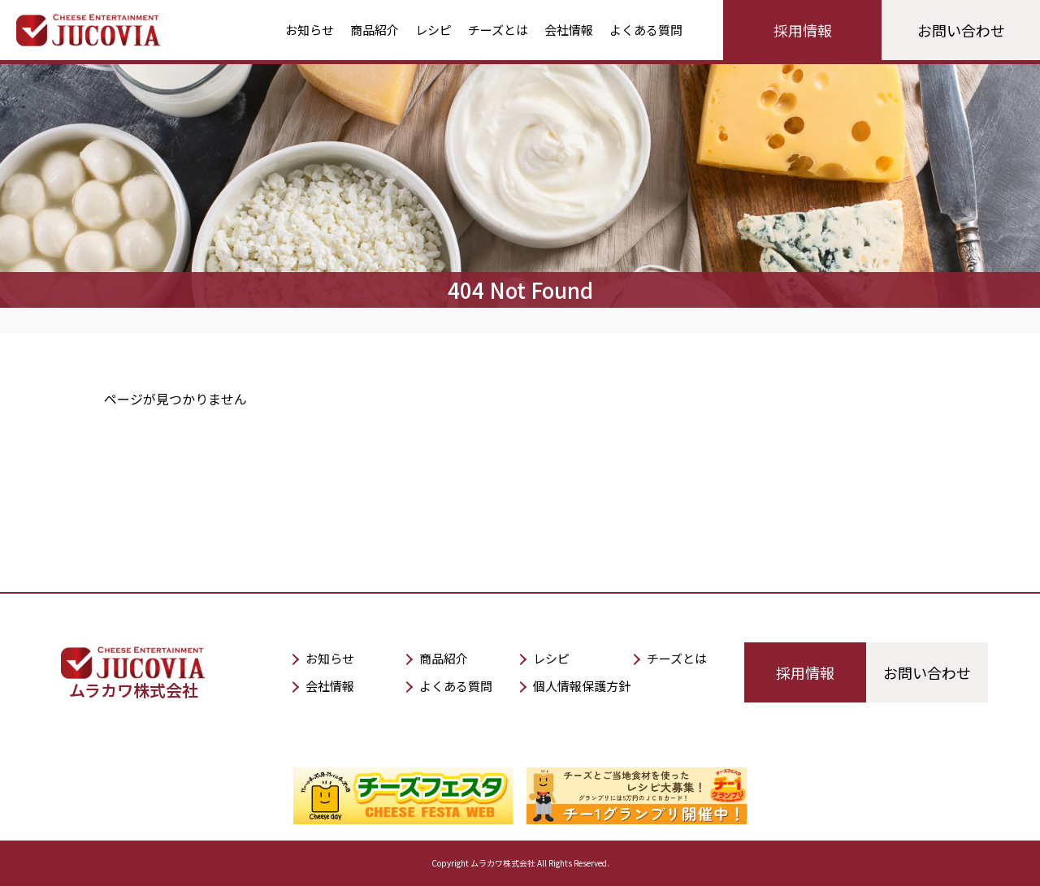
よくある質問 (645, 29)
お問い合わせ (961, 30)
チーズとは (498, 29)
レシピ (433, 29)
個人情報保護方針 (581, 685)
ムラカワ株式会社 (133, 680)
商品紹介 (374, 29)
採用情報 (803, 30)
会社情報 (568, 29)
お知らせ (309, 29)
